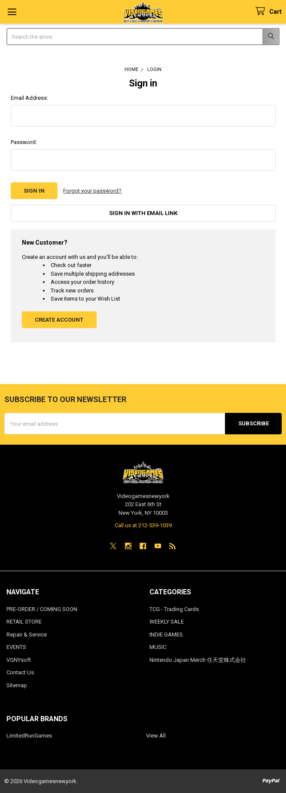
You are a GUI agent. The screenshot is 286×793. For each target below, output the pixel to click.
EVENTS (16, 647)
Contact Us (20, 672)
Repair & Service (26, 634)
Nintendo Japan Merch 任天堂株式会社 (197, 660)
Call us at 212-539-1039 (143, 525)
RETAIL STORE (24, 621)
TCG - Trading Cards (174, 609)
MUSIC (157, 647)
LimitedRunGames (29, 735)
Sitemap (16, 685)
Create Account (59, 320)
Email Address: (29, 98)
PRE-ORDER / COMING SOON (41, 609)
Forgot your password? (92, 190)
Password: (24, 142)
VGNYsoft (18, 660)
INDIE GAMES (166, 634)
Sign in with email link (143, 213)
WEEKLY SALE (166, 621)
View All (156, 735)
